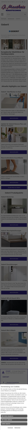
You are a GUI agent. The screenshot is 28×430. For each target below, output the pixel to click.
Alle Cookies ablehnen (7, 419)
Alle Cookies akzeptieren (7, 416)
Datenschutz (17, 427)
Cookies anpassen (6, 423)
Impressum (10, 427)
